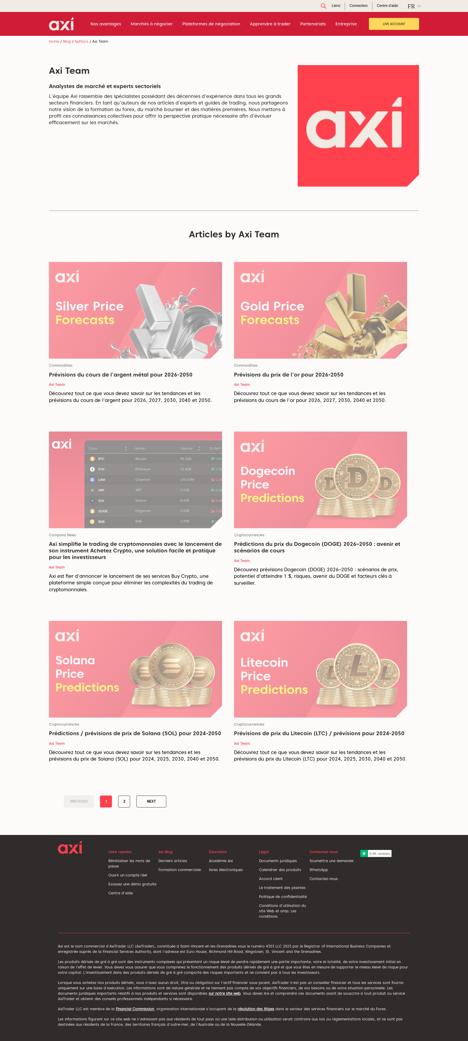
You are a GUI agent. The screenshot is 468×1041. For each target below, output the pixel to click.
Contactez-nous (324, 878)
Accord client (271, 878)
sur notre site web (225, 993)
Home (54, 41)
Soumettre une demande (331, 861)
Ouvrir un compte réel (127, 875)
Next (151, 801)
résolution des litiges (256, 1009)
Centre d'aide (120, 893)
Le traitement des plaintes (282, 887)
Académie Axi (221, 861)
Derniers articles (172, 861)
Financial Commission (135, 1009)
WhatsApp (319, 870)
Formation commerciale (179, 870)
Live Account (394, 24)
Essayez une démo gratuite (132, 884)
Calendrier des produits (280, 870)
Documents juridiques (278, 861)
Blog (67, 41)
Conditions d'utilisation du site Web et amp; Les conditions (282, 911)
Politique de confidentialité (283, 896)
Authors (81, 41)
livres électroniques (226, 870)
